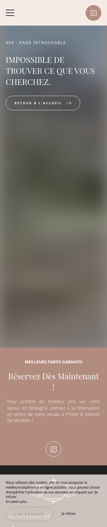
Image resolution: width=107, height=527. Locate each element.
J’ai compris (30, 514)
